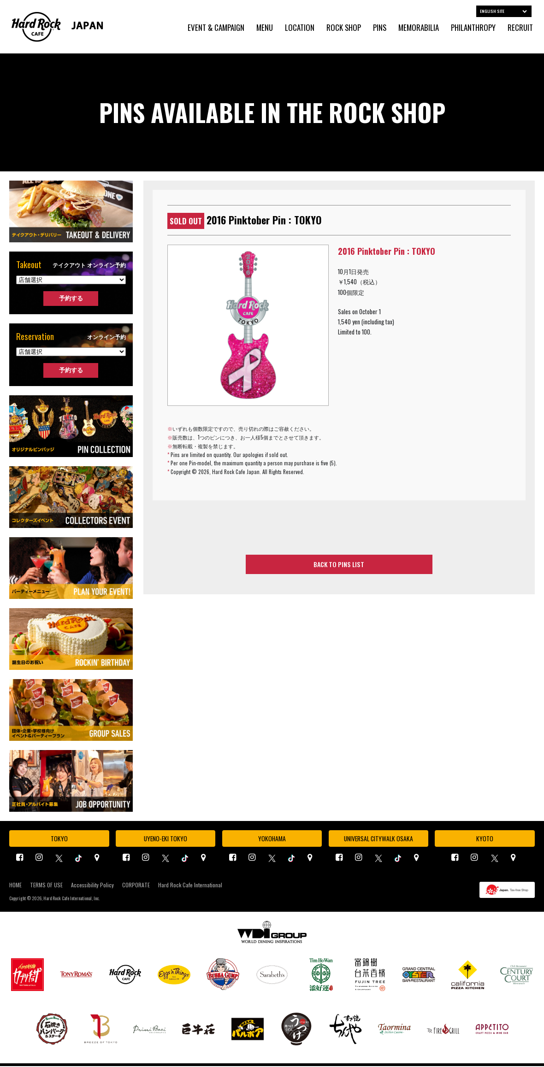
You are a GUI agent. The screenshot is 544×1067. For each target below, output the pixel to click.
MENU (264, 28)
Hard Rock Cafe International (190, 886)
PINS (379, 28)
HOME (15, 886)
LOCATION (299, 28)
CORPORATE (136, 886)
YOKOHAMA (271, 839)
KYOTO (485, 839)
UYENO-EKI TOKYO (165, 839)
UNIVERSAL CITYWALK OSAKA (378, 839)
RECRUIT (520, 28)
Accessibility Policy (92, 886)
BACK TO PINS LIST (339, 565)
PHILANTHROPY (473, 28)
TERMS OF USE (46, 886)
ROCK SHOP (343, 28)
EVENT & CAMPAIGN (216, 28)
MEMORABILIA (418, 28)
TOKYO (59, 839)
